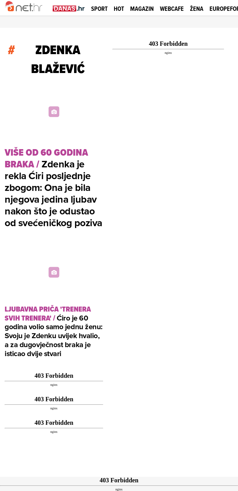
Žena (196, 8)
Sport (99, 8)
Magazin (142, 8)
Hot (119, 8)
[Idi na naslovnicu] (27, 14)
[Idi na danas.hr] (69, 8)
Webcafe (172, 8)
